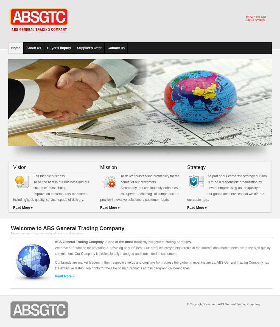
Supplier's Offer (89, 48)
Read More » (23, 208)
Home (15, 48)
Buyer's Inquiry (59, 48)
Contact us (116, 48)
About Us (33, 48)
